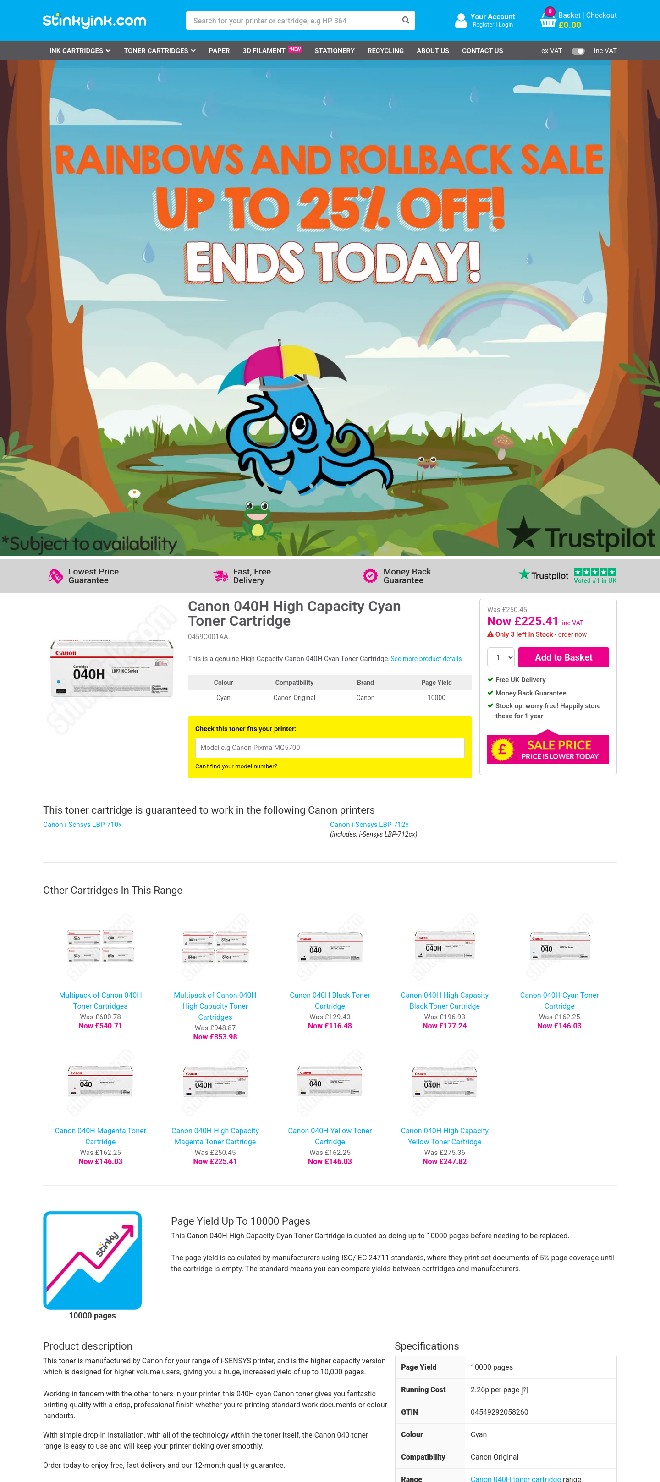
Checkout (601, 15)
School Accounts (338, 1357)
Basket (569, 15)
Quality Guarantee (260, 1357)
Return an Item (159, 1357)
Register (483, 24)
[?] (524, 902)
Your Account (493, 16)
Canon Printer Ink (82, 1344)
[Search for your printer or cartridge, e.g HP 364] (291, 20)
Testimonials (252, 1344)
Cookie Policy (253, 1383)
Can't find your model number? (236, 278)
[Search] (406, 20)
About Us (433, 51)
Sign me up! (454, 1345)
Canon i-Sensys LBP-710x (82, 337)
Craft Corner (156, 1383)
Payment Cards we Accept (354, 1370)
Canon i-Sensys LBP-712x (369, 337)
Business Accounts (342, 1344)
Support (244, 1330)
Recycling (386, 51)
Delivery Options (337, 1330)
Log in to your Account (172, 1330)
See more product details (426, 171)
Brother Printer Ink (83, 1370)
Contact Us (482, 51)
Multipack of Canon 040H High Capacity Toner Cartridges (215, 518)
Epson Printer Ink (82, 1357)
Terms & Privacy (257, 1370)
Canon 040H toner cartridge (516, 992)
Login (506, 24)
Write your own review (90, 1166)
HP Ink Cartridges (82, 1330)
